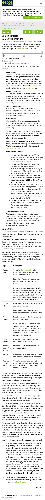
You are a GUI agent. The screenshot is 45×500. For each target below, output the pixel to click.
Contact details (26, 270)
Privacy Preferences (25, 495)
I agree (26, 18)
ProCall (30, 24)
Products (5, 24)
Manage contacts (29, 26)
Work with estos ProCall (12, 26)
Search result (21, 482)
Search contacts (9, 28)
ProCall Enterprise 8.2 (18, 24)
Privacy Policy (7, 498)
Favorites (22, 49)
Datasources (29, 88)
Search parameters (13, 148)
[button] (25, 32)
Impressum (37, 495)
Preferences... (36, 18)
